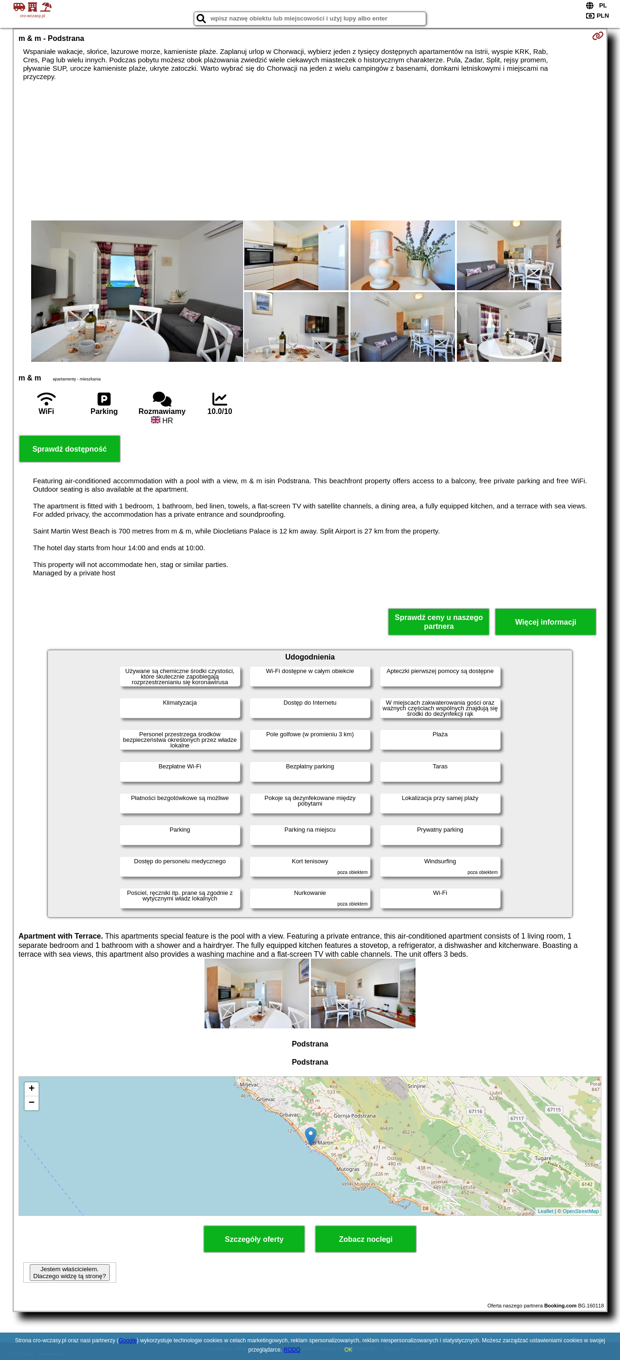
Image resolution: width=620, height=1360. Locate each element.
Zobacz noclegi (366, 1239)
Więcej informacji (545, 622)
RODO (292, 1350)
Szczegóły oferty (254, 1239)
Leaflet (545, 1211)
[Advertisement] (310, 151)
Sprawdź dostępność (70, 449)
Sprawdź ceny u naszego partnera (439, 621)
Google (128, 1340)
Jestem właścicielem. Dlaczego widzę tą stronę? (69, 1273)
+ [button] (32, 1089)
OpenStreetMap (581, 1211)
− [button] (32, 1103)
